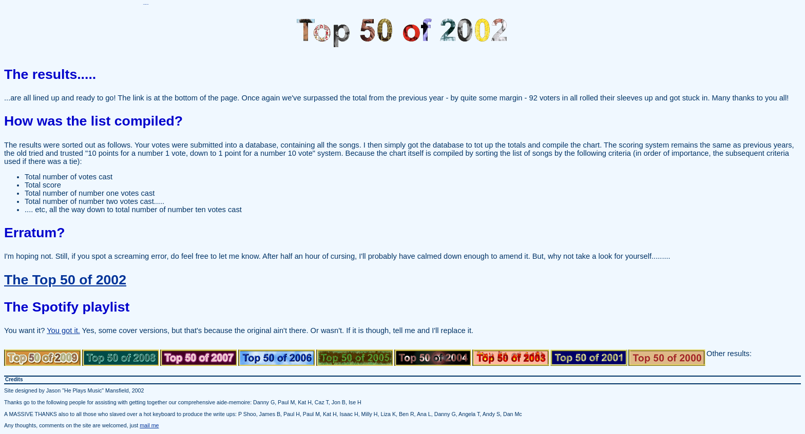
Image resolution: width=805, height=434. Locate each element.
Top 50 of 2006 (276, 357)
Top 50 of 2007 (198, 357)
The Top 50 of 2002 (65, 279)
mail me (149, 425)
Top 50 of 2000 (666, 357)
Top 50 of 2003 (510, 357)
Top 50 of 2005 (354, 357)
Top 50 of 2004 (432, 357)
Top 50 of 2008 (120, 357)
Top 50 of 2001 (588, 357)
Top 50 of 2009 (42, 357)
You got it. (63, 330)
